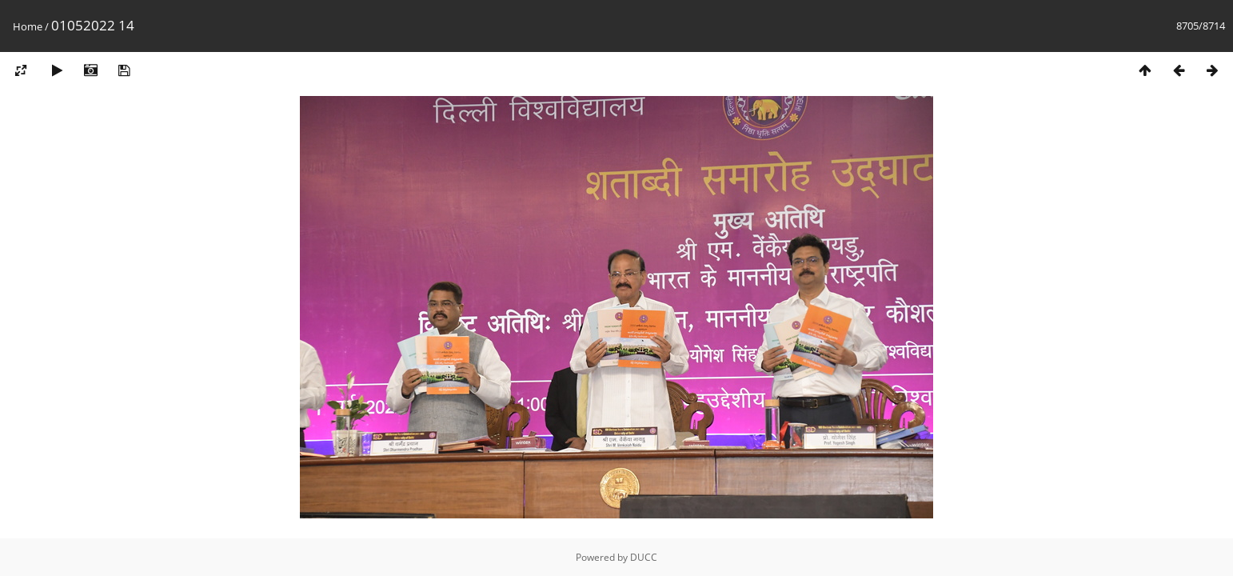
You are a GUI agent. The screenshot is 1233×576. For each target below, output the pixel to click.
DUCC (643, 557)
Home (27, 26)
